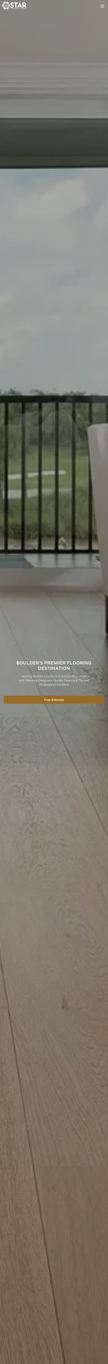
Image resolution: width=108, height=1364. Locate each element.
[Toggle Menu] (102, 6)
